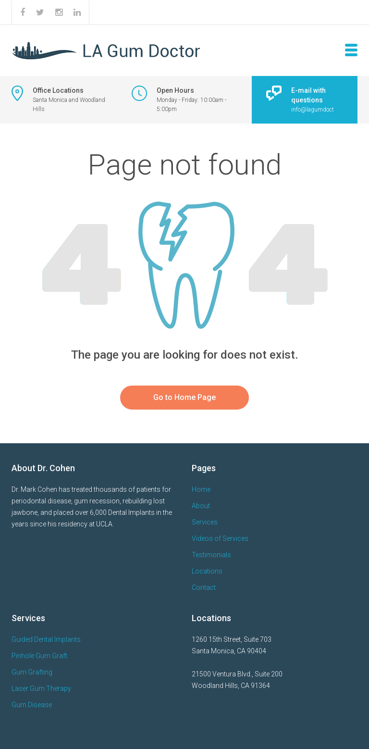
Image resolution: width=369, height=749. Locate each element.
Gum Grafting (32, 672)
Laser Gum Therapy (41, 688)
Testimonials (211, 555)
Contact (204, 587)
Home (201, 489)
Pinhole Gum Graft (39, 656)
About (201, 506)
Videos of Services (220, 538)
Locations (207, 571)
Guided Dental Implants (46, 639)
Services (205, 522)
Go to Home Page (184, 397)
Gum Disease (32, 705)
